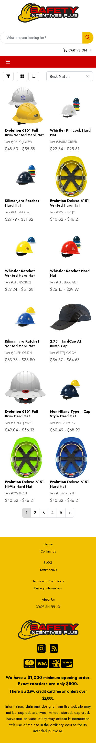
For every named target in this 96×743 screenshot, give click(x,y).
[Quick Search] (41, 38)
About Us (48, 599)
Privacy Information (48, 588)
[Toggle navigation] (8, 62)
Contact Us (48, 551)
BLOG (48, 562)
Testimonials (48, 569)
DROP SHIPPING (48, 606)
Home (48, 544)
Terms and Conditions (48, 581)
